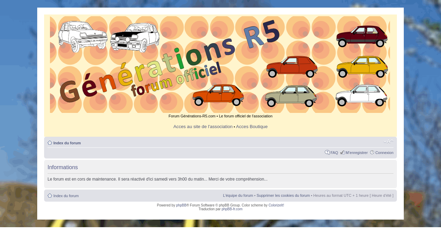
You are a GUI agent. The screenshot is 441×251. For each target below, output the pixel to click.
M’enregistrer (357, 153)
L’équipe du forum (238, 195)
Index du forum (67, 143)
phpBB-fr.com (232, 209)
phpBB (181, 205)
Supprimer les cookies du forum (283, 195)
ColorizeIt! (276, 205)
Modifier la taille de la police (388, 141)
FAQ (334, 153)
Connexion (384, 153)
